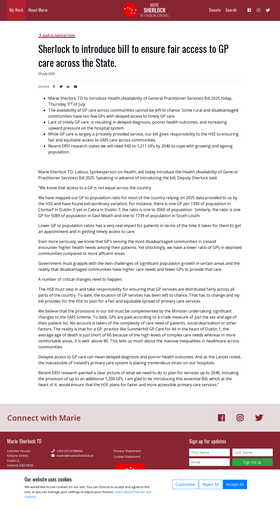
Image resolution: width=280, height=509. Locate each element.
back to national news (56, 35)
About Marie (33, 10)
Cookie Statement (126, 456)
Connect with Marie (45, 417)
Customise (185, 484)
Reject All (210, 484)
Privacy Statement (127, 451)
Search (236, 10)
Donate (221, 10)
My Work (15, 10)
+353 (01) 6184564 (66, 451)
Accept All (235, 484)
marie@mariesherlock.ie (72, 455)
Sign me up (252, 462)
